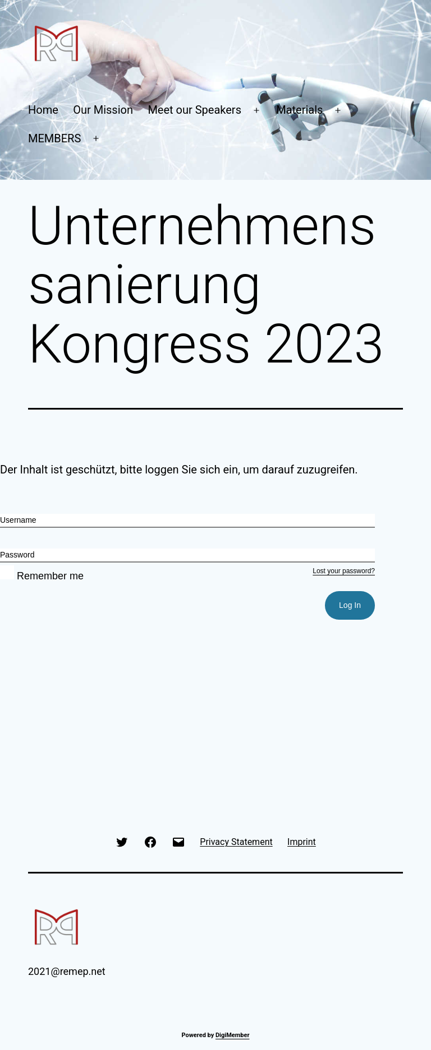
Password (17, 554)
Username (18, 519)
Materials (299, 110)
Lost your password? (344, 571)
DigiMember (233, 1035)
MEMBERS (54, 138)
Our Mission (103, 110)
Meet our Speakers (194, 110)
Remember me (42, 576)
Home (43, 110)
